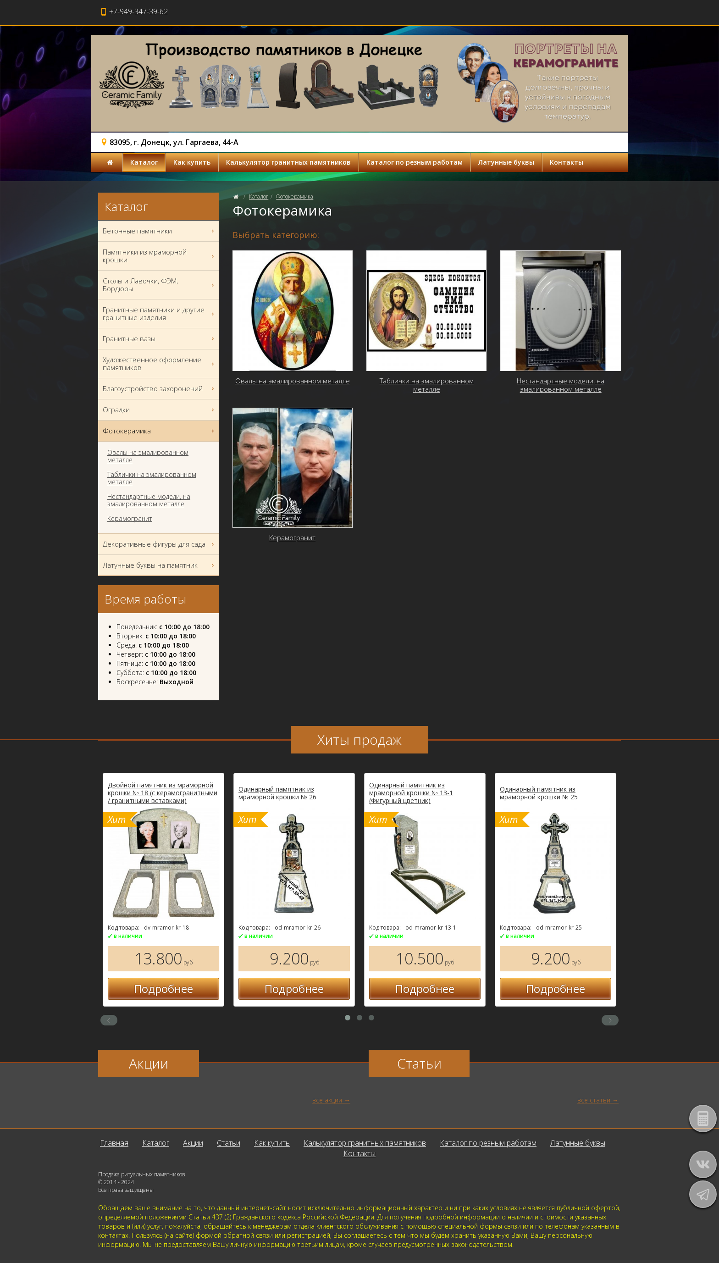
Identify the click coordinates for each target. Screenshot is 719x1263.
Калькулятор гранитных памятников (288, 162)
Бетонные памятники (159, 231)
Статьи (228, 1143)
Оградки (159, 409)
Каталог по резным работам (414, 162)
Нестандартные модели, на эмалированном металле (148, 500)
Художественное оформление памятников (159, 363)
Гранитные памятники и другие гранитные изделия (159, 313)
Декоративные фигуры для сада (159, 544)
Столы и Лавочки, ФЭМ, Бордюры (159, 285)
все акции (327, 1100)
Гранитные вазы (159, 338)
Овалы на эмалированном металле (147, 456)
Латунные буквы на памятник (159, 565)
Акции (193, 1143)
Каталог (144, 162)
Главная (114, 1143)
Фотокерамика (294, 196)
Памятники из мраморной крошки (159, 256)
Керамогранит (129, 518)
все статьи (593, 1100)
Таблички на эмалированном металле (151, 478)
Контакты (566, 162)
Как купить (191, 162)
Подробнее (225, 988)
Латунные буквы (506, 162)
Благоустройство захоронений (159, 388)
